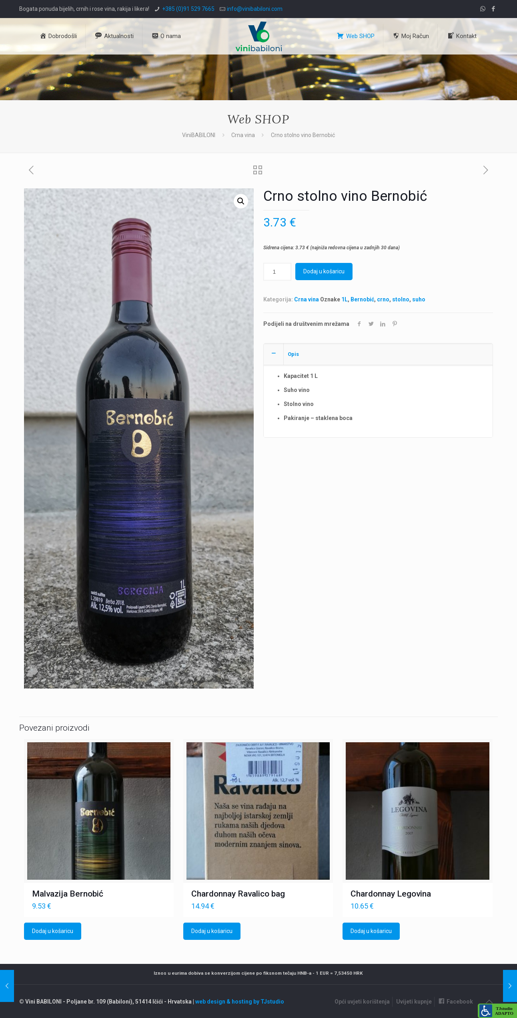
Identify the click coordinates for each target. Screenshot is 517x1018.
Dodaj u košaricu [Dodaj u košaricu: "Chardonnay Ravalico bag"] (211, 931)
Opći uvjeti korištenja (362, 1001)
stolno (400, 299)
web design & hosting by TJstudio (239, 1001)
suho (418, 299)
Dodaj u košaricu (324, 271)
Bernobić (362, 299)
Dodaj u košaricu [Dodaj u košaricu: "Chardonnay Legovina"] (371, 931)
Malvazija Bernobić (67, 894)
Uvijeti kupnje (414, 1001)
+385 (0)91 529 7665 (188, 9)
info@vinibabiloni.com (255, 9)
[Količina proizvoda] (277, 272)
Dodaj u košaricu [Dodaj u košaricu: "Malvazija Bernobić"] (52, 931)
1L (344, 299)
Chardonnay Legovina (391, 894)
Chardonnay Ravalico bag (238, 894)
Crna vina (243, 135)
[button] (241, 201)
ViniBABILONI (198, 135)
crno (383, 299)
